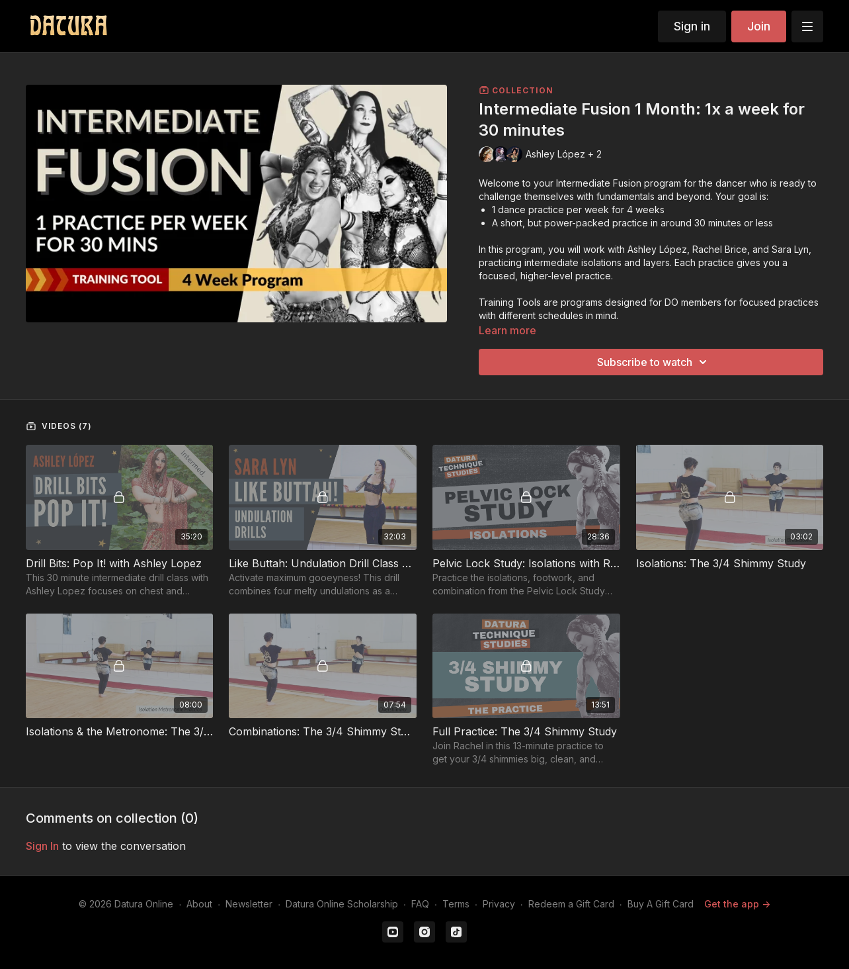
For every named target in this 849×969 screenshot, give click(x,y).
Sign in (692, 26)
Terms (455, 903)
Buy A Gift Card (660, 903)
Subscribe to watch (654, 362)
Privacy (499, 903)
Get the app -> (737, 903)
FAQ (420, 903)
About (199, 903)
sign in (42, 846)
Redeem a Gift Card (571, 903)
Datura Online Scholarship (342, 903)
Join (758, 26)
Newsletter (248, 903)
